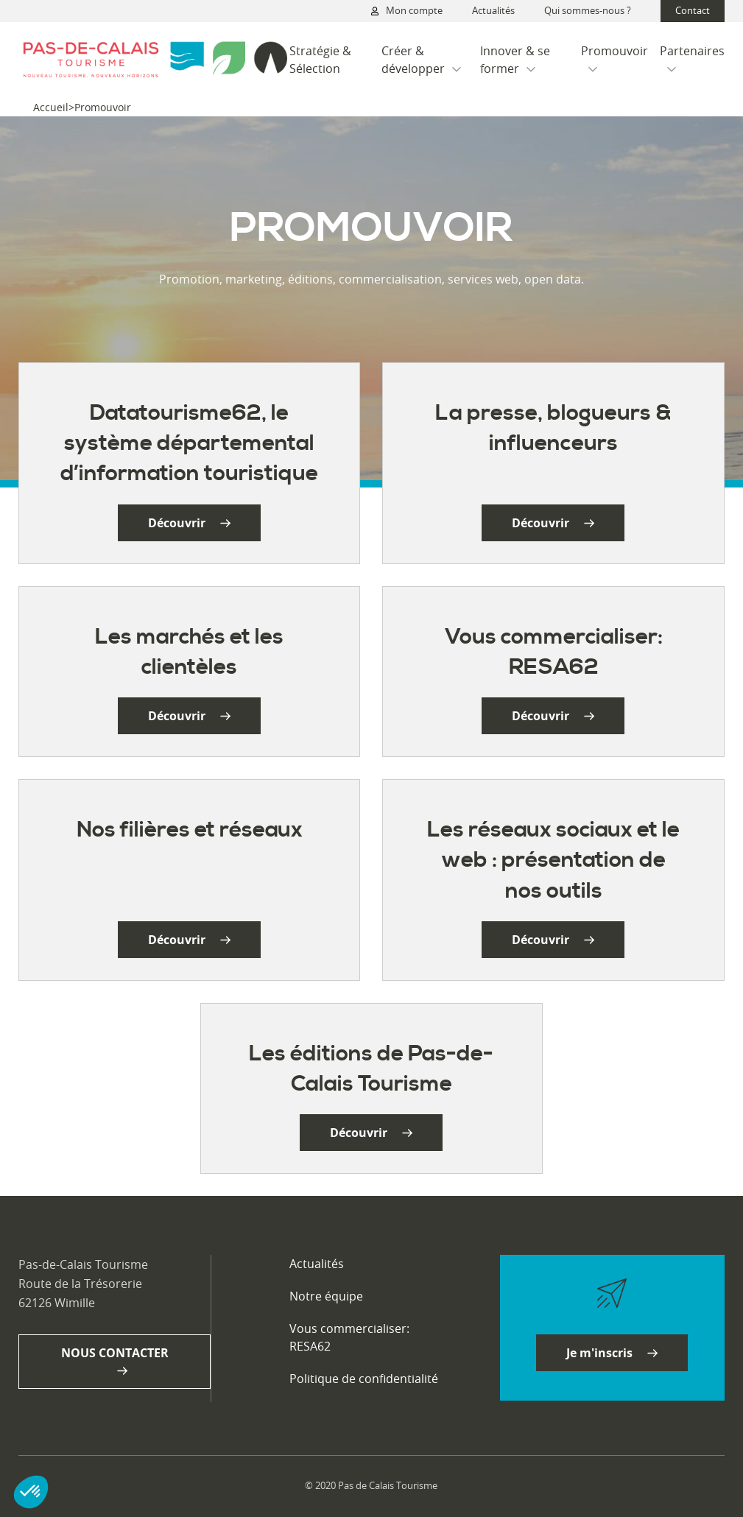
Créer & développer (421, 60)
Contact (692, 10)
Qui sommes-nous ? (587, 10)
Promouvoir (614, 57)
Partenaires (692, 57)
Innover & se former (515, 60)
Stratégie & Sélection (320, 60)
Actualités (493, 10)
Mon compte (407, 11)
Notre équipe (326, 1296)
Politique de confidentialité (363, 1378)
